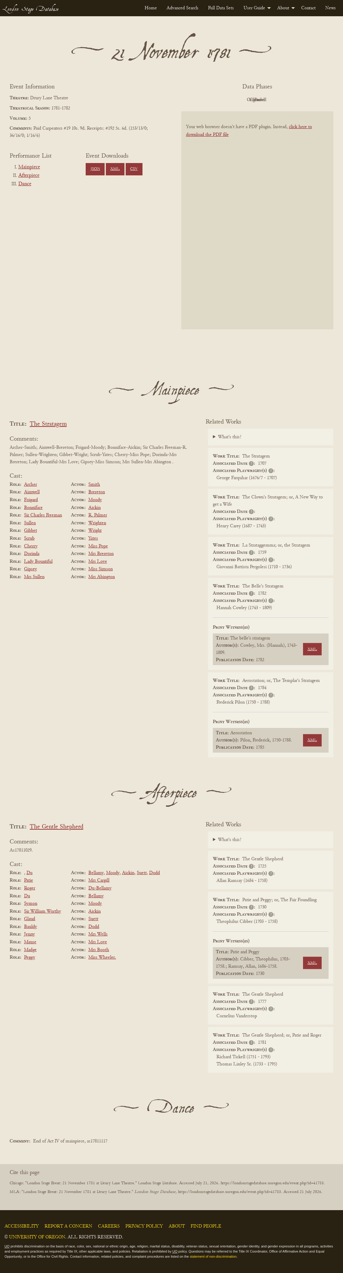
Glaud (29, 919)
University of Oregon (37, 1237)
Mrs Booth (98, 950)
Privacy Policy (144, 1226)
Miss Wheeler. (102, 957)
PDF (206, 99)
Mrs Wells (98, 934)
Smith (94, 484)
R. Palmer (97, 515)
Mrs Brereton (101, 553)
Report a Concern (68, 1226)
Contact (308, 8)
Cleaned (272, 99)
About (283, 8)
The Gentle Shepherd (56, 827)
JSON (95, 169)
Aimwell (32, 492)
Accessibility (22, 1226)
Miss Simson (100, 569)
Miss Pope (98, 546)
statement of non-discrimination (213, 1256)
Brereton (96, 492)
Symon (30, 903)
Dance (24, 184)
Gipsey (30, 569)
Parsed (305, 99)
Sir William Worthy (42, 911)
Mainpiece (29, 167)
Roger (29, 888)
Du (29, 873)
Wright (95, 530)
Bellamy (96, 873)
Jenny (29, 934)
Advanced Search (182, 8)
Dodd (154, 873)
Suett (142, 873)
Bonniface (33, 507)
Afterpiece (28, 175)
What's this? (229, 437)
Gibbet (30, 530)
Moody (95, 500)
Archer (30, 484)
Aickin (94, 507)
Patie (28, 880)
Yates (93, 538)
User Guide (254, 8)
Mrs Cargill (98, 880)
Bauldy (30, 926)
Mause (30, 942)
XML (115, 169)
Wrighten (97, 523)
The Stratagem (48, 424)
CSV (134, 169)
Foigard (31, 500)
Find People (206, 1226)
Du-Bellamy (100, 888)
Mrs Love (97, 561)
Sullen (30, 523)
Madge (30, 950)
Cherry (31, 546)
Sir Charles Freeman (43, 515)
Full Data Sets (221, 8)
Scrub (29, 538)
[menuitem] (151, 8)
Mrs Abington (101, 577)
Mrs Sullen (34, 577)
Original (239, 99)
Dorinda (31, 553)
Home (151, 8)
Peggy (29, 957)
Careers (109, 1226)
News (330, 8)
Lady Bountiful (38, 561)
